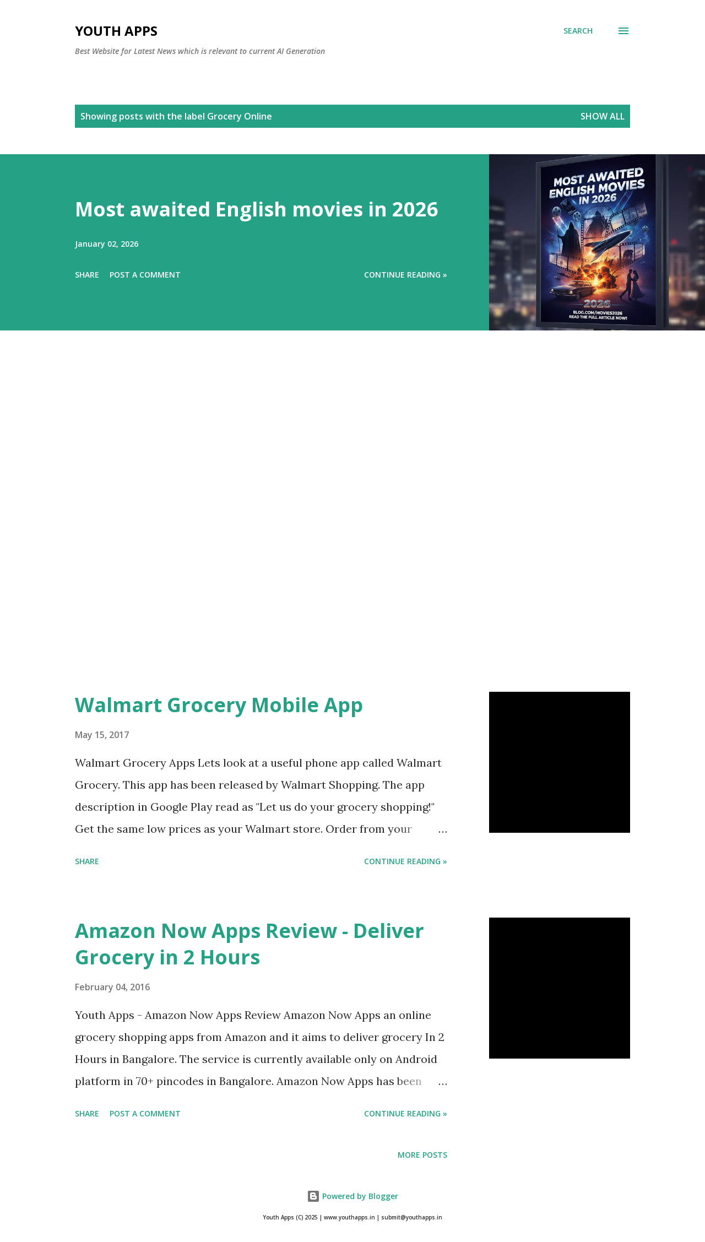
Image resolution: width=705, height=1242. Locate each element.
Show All (603, 116)
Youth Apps (116, 30)
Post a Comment (145, 274)
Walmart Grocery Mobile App (219, 704)
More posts (422, 1154)
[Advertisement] (330, 526)
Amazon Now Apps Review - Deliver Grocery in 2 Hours (249, 943)
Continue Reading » (405, 274)
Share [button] (87, 274)
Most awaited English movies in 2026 (256, 209)
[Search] (578, 30)
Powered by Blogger (352, 1196)
